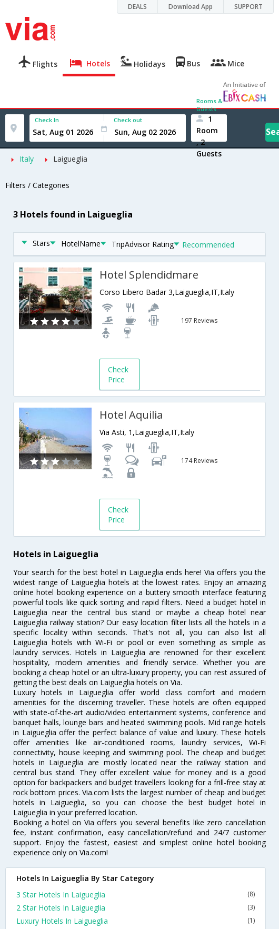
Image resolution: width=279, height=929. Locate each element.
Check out (128, 120)
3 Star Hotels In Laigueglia (135, 895)
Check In (47, 120)
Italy (26, 159)
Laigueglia (70, 159)
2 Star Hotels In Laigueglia (135, 908)
